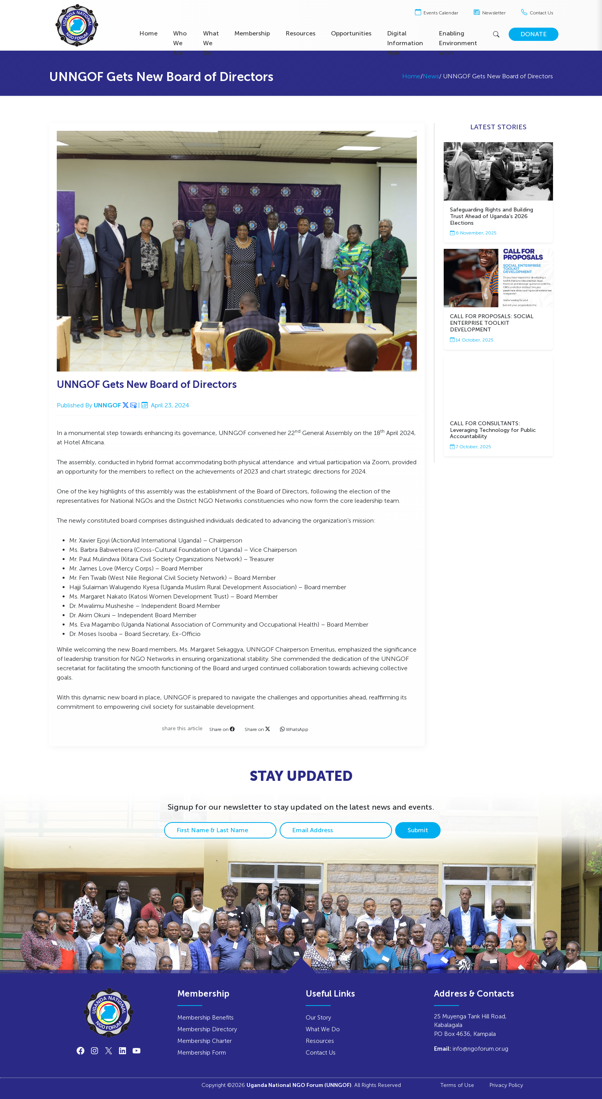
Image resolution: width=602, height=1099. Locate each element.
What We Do (211, 43)
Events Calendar (436, 13)
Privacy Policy (506, 1085)
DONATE (533, 34)
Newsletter (490, 13)
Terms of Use (457, 1085)
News (431, 75)
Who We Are (180, 43)
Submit (418, 830)
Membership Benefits (205, 1017)
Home (148, 33)
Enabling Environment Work (458, 43)
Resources (300, 33)
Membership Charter (204, 1040)
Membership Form (201, 1052)
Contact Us (537, 13)
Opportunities (351, 33)
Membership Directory (207, 1029)
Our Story (318, 1017)
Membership (252, 33)
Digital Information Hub (405, 43)
